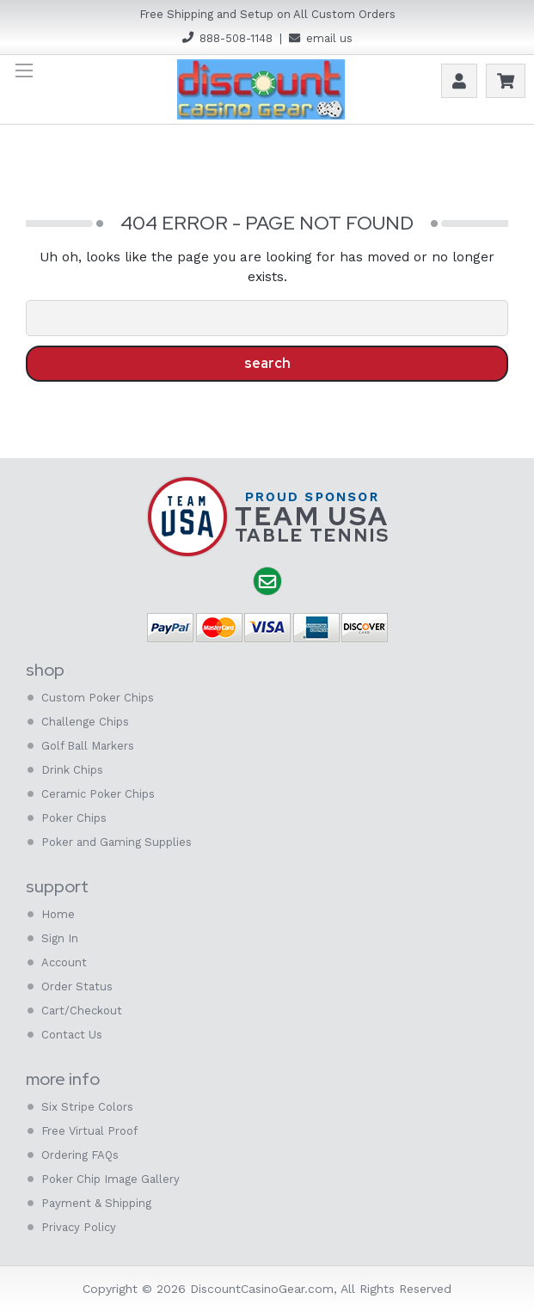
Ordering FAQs (80, 1155)
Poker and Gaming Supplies (116, 842)
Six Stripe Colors (87, 1106)
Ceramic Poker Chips (98, 793)
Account (459, 80)
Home (58, 914)
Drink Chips (72, 769)
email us (329, 38)
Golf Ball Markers (87, 745)
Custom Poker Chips (97, 697)
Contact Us (71, 1034)
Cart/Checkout (81, 1010)
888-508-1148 (236, 38)
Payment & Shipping (96, 1203)
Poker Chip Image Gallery (110, 1179)
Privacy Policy (78, 1227)
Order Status (77, 986)
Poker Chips (74, 818)
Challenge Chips (85, 721)
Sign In (59, 938)
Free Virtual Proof (89, 1130)
